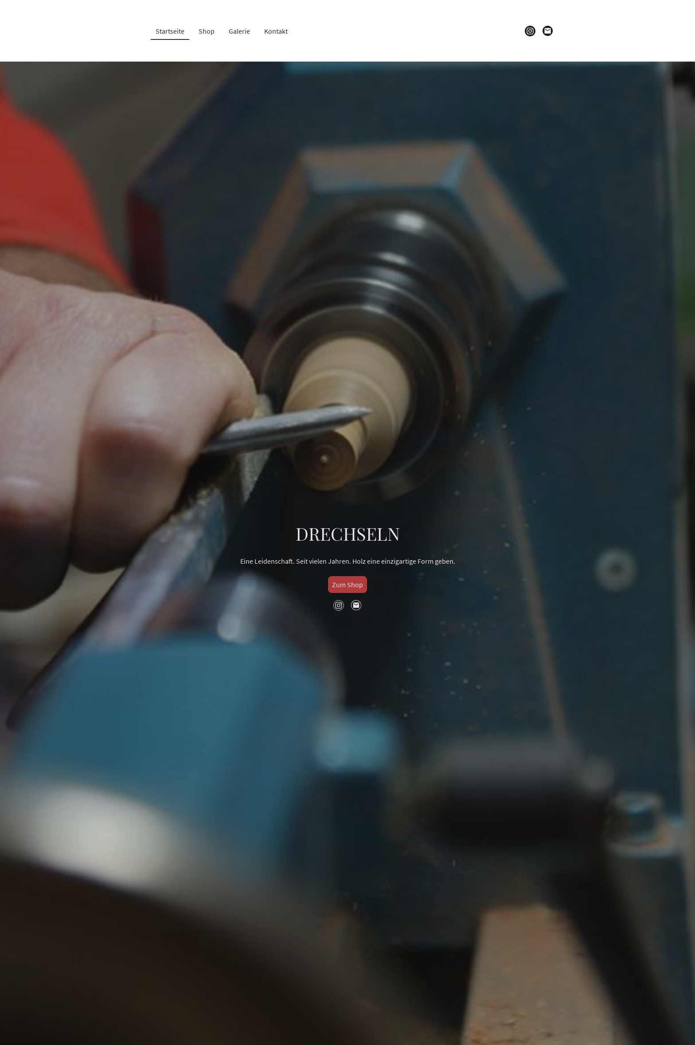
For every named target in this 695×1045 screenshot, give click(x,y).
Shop (207, 31)
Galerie (239, 31)
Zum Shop (347, 584)
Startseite (170, 31)
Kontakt (276, 31)
